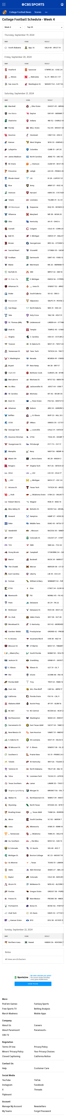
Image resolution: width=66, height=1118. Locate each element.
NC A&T (11, 711)
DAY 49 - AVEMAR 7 (56, 113)
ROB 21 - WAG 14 (54, 502)
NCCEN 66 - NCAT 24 (56, 711)
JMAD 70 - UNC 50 (55, 157)
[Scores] (38, 12)
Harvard (33, 193)
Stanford (12, 70)
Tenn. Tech (34, 351)
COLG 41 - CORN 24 (55, 229)
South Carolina (36, 819)
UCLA (10, 473)
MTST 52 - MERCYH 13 (57, 379)
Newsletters (40, 1106)
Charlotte (12, 120)
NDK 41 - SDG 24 (54, 308)
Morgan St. (34, 790)
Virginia (11, 337)
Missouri (34, 531)
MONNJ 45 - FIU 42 (55, 595)
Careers (38, 1025)
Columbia (34, 149)
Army (32, 185)
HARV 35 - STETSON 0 (57, 193)
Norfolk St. (12, 272)
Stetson (11, 193)
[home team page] (6, 47)
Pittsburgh (34, 444)
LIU (31, 178)
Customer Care (41, 1068)
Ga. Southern (13, 841)
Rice (10, 185)
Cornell (11, 229)
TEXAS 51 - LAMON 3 (56, 862)
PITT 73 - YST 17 (54, 444)
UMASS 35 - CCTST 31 (57, 422)
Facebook (39, 1085)
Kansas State (16, 920)
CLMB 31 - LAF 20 (55, 149)
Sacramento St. (14, 725)
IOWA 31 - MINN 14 (55, 826)
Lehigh (32, 171)
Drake (10, 293)
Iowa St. (36, 286)
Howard (11, 516)
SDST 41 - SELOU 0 (55, 740)
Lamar (32, 783)
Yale (10, 315)
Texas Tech (34, 487)
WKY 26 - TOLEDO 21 (56, 762)
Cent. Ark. (12, 689)
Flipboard (6, 1094)
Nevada (33, 358)
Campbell (34, 552)
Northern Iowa (14, 942)
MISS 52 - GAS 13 (55, 841)
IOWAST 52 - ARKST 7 (57, 286)
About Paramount (11, 1030)
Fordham (12, 257)
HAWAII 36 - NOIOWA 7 (54, 942)
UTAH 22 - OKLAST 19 (56, 494)
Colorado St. (35, 538)
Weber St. (12, 798)
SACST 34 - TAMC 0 (56, 725)
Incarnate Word (36, 639)
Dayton (33, 113)
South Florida (35, 653)
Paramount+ (40, 1030)
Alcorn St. (12, 884)
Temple (33, 329)
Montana (33, 394)
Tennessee (14, 834)
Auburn (33, 408)
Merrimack (34, 265)
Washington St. (34, 84)
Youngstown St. (15, 444)
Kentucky (34, 221)
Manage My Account (12, 1106)
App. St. (31, 47)
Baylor (11, 877)
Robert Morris (14, 502)
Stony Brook (13, 552)
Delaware (34, 603)
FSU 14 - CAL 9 (53, 696)
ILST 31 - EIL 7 (53, 667)
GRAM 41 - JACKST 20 (57, 660)
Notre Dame (37, 458)
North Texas (35, 805)
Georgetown (35, 243)
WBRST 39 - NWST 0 (56, 798)
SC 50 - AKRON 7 (55, 819)
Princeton (12, 171)
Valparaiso (34, 301)
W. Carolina (13, 394)
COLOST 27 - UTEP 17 (56, 538)
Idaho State (35, 617)
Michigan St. (13, 855)
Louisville (36, 430)
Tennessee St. (14, 351)
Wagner (33, 502)
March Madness (10, 1013)
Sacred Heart (13, 250)
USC (11, 480)
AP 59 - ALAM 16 (54, 703)
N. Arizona (12, 639)
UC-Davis (33, 913)
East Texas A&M (36, 725)
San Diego (12, 308)
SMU (32, 545)
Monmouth (12, 595)
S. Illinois (33, 747)
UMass (32, 422)
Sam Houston (35, 732)
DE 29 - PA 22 (53, 603)
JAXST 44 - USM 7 (55, 386)
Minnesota (34, 826)
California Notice (42, 1056)
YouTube (6, 1080)
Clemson (35, 164)
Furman (11, 581)
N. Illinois (36, 415)
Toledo (11, 762)
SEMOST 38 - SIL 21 (56, 747)
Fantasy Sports (41, 1004)
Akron (10, 819)
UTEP (10, 538)
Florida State (35, 696)
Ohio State (35, 106)
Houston (11, 135)
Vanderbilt (12, 531)
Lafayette (12, 149)
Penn (10, 603)
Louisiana (34, 200)
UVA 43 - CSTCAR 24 (56, 337)
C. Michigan (34, 236)
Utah (12, 494)
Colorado (34, 877)
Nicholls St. (34, 509)
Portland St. (13, 906)
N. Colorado (13, 848)
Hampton (34, 516)
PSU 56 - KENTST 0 (56, 401)
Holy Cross (34, 315)
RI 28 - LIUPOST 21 (55, 178)
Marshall (12, 106)
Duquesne (34, 207)
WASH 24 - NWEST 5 (56, 718)
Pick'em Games (9, 1004)
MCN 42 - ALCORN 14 (56, 884)
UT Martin (34, 646)
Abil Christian (35, 870)
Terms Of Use (8, 1047)
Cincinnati (34, 135)
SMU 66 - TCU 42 (55, 545)
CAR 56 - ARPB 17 (55, 689)
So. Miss (11, 386)
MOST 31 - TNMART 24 (57, 646)
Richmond (12, 610)
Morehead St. (14, 624)
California (12, 696)
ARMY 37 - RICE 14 (55, 185)
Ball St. (11, 236)
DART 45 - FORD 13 (55, 257)
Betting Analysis (42, 1008)
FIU (31, 595)
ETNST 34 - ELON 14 (56, 588)
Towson (11, 344)
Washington (35, 718)
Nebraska (35, 77)
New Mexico (35, 898)
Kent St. (11, 401)
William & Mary (36, 581)
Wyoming (12, 805)
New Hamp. (34, 365)
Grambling (34, 660)
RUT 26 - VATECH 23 (56, 466)
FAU (9, 675)
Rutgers (11, 466)
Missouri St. (13, 646)
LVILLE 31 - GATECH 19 (56, 430)
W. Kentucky (35, 762)
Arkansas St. (13, 286)
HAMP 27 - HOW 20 (56, 516)
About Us (6, 1025)
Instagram (7, 1085)
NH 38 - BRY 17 (54, 365)
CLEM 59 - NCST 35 (56, 164)
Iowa (10, 826)
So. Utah (11, 617)
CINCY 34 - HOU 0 (55, 135)
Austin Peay (35, 703)
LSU (33, 473)
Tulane (11, 200)
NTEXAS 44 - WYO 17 (56, 805)
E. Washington (14, 358)
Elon (32, 588)
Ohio (10, 221)
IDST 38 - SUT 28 (54, 617)
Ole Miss (35, 841)
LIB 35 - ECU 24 (54, 574)
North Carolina (36, 157)
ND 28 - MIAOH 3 (54, 458)
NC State (12, 164)
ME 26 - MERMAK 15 (56, 265)
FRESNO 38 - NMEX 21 (56, 898)
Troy (32, 682)
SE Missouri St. (14, 747)
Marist (11, 559)
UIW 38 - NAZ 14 (54, 639)
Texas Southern (14, 783)
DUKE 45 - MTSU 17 (56, 523)
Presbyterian (35, 631)
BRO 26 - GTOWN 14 (56, 243)
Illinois (13, 77)
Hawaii (31, 942)
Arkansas (12, 408)
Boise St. (33, 906)
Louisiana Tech (36, 776)
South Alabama (14, 47)
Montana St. (35, 379)
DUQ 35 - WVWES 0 (56, 207)
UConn (32, 675)
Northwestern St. (37, 798)
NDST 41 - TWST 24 (56, 344)
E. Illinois (12, 667)
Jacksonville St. (36, 386)
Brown (11, 243)
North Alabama (36, 769)
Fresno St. (12, 898)
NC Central (34, 711)
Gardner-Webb (14, 631)
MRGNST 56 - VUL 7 (56, 790)
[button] (46, 12)
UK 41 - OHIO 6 (54, 221)
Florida (11, 128)
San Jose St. (13, 84)
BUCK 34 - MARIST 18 (56, 559)
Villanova (12, 214)
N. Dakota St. (35, 344)
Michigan (35, 480)
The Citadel (13, 567)
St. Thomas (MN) (15, 322)
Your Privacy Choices (44, 1051)
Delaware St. (35, 610)
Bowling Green (14, 812)
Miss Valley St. (14, 509)
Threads (38, 1089)
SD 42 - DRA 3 (53, 293)
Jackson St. (13, 660)
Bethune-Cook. (36, 373)
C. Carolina (34, 337)
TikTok (37, 1080)
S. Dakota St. (13, 740)
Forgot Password (42, 1111)
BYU (31, 920)
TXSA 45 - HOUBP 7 (56, 437)
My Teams (7, 1111)
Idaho (10, 870)
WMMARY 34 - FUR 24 (57, 581)
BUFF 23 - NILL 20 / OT (57, 415)
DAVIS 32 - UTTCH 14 (56, 913)
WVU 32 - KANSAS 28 (56, 142)
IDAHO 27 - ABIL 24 (56, 870)
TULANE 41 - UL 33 (55, 200)
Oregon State (35, 891)
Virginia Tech (35, 466)
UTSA (32, 437)
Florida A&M (13, 682)
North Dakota (35, 308)
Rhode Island (13, 178)
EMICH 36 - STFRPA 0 (56, 279)
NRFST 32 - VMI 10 (55, 272)
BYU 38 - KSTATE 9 (55, 920)
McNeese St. (35, 884)
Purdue (11, 891)
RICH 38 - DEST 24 (55, 610)
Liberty (33, 574)
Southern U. (13, 754)
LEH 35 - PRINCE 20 (56, 171)
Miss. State (34, 128)
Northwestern (14, 718)
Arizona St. (12, 487)
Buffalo (11, 415)
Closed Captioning (11, 1056)
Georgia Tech (13, 430)
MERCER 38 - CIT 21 (56, 567)
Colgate (33, 229)
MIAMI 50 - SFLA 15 (56, 653)
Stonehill (34, 250)
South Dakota (35, 293)
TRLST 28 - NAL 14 (55, 769)
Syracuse (32, 70)
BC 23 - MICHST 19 (55, 855)
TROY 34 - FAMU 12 (55, 682)
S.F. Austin (34, 848)
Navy (32, 451)
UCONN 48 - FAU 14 (55, 675)
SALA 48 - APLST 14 (53, 47)
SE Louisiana (35, 740)
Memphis (12, 451)
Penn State (37, 401)
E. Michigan (34, 279)
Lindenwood (35, 322)
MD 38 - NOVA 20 (55, 214)
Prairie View (35, 754)
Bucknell (33, 559)
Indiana (33, 120)
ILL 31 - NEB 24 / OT (53, 77)
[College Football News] (20, 12)
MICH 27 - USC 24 (55, 480)
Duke (10, 523)
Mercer (33, 567)
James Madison (14, 157)
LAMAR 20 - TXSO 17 (56, 783)
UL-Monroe (12, 862)
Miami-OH (12, 458)
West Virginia (35, 142)
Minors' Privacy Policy (12, 1051)
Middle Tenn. (35, 523)
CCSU (10, 422)
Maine (10, 265)
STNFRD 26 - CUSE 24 (53, 70)
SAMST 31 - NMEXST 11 (57, 732)
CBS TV (5, 1035)
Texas (33, 862)
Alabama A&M (14, 703)
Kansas (11, 142)
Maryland (34, 214)
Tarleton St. (13, 769)
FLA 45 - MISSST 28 (56, 128)
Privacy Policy (41, 1047)
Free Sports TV (9, 1008)
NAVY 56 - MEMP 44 (56, 451)
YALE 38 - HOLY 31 (55, 315)
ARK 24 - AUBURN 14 (56, 408)
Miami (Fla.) (14, 653)
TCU (10, 545)
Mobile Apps (40, 1013)
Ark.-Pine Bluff (36, 689)
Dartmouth (34, 257)
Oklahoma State (39, 494)
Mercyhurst (13, 379)
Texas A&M (37, 812)
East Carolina (13, 574)
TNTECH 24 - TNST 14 (56, 351)
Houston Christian (15, 437)
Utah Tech (12, 913)
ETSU (10, 588)
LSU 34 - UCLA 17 (55, 473)
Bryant (11, 365)
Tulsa (10, 776)
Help (4, 1068)
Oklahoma (36, 834)
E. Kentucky (35, 624)
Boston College (36, 855)
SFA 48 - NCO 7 (54, 848)
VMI (31, 272)
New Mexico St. (14, 732)
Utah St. (11, 329)
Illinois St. (34, 667)
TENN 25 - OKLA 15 (55, 834)
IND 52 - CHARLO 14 (56, 120)
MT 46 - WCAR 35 (55, 394)
